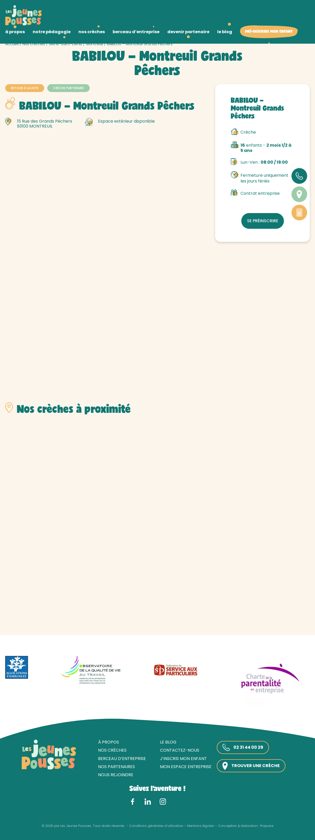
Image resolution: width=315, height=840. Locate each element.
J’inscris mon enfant (183, 758)
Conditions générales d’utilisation (156, 826)
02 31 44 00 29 (242, 747)
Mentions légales (200, 826)
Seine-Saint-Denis (65, 44)
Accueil (12, 44)
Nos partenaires (116, 766)
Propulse (266, 826)
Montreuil (94, 44)
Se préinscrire (262, 221)
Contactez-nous (179, 750)
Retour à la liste (24, 88)
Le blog (168, 742)
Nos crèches (33, 44)
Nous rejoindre (115, 774)
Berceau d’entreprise (122, 758)
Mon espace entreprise (185, 766)
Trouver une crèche (251, 766)
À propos (108, 742)
